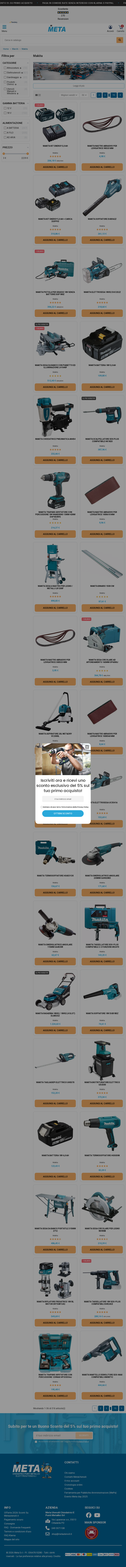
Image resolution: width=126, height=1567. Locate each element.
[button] (87, 747)
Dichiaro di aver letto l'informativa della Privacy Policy (65, 807)
